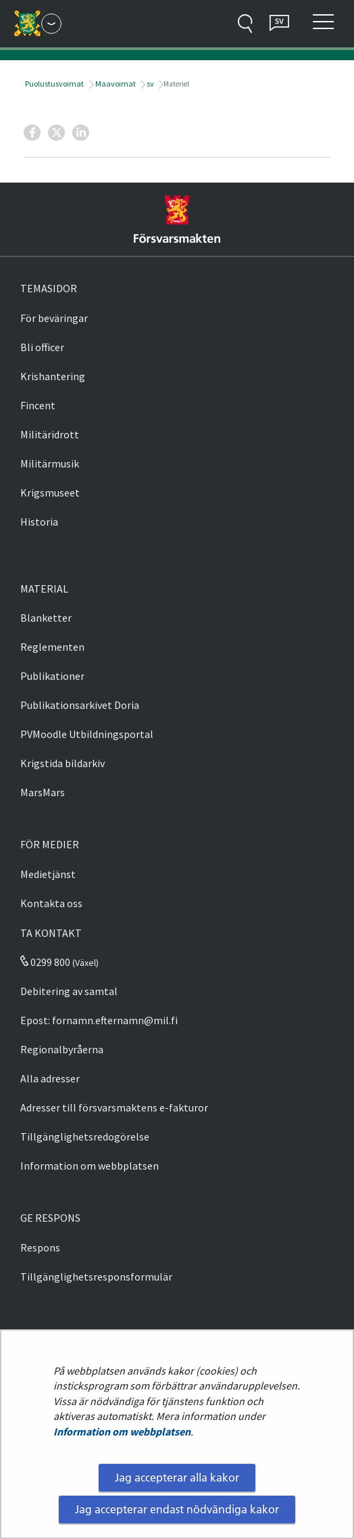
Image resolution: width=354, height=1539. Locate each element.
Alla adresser (50, 1078)
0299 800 (45, 962)
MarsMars (42, 792)
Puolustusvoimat (54, 83)
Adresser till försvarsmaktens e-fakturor (114, 1107)
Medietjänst (48, 874)
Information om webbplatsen (122, 1431)
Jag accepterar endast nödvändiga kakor (177, 1509)
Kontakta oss (51, 903)
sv (149, 83)
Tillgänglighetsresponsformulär (96, 1276)
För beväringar (54, 318)
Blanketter (46, 617)
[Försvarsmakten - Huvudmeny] (51, 23)
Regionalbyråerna (61, 1049)
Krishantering (52, 376)
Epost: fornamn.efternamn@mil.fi (99, 1020)
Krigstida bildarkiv (62, 763)
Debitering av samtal (69, 991)
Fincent (37, 405)
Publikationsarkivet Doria (79, 705)
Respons (40, 1247)
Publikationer (52, 676)
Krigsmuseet (50, 492)
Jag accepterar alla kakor (177, 1477)
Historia (39, 521)
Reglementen (52, 646)
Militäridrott (49, 434)
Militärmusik (49, 463)
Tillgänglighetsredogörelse (84, 1136)
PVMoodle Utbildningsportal (86, 734)
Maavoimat (115, 83)
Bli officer (42, 347)
